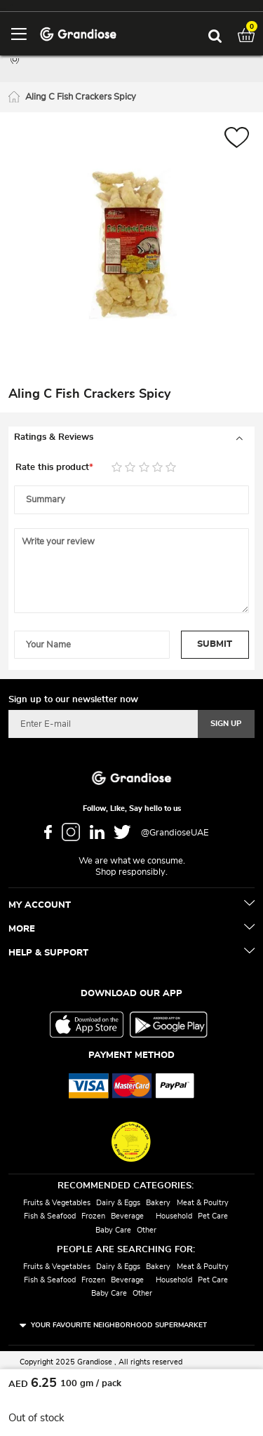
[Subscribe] (226, 724)
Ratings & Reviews (53, 437)
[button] (236, 139)
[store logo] (78, 33)
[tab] (131, 438)
